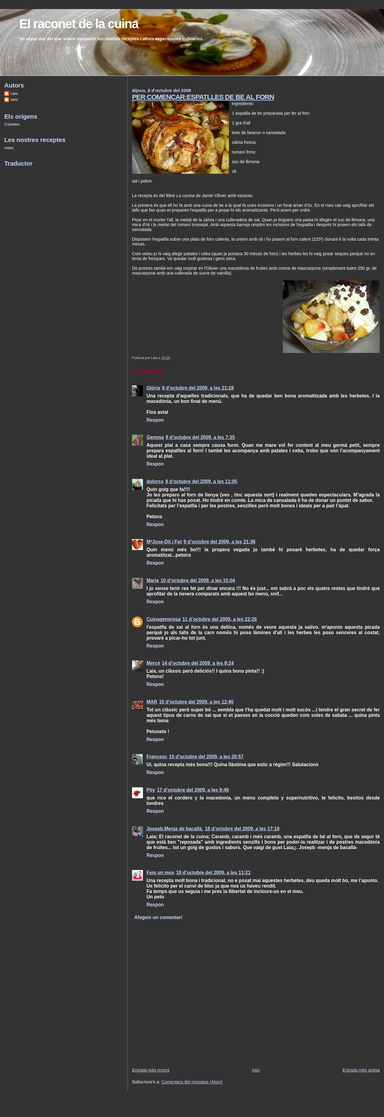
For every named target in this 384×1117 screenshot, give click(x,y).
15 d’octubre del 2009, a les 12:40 (196, 701)
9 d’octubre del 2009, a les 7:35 (200, 437)
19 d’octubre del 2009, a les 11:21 (213, 872)
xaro (14, 99)
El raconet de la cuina (78, 24)
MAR (152, 701)
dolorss (155, 481)
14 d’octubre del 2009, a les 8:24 (198, 663)
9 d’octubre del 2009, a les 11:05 (201, 481)
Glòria (153, 387)
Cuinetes (11, 124)
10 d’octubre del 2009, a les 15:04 (198, 580)
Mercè (153, 663)
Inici (256, 1070)
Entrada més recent (151, 1070)
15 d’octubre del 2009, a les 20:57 (206, 756)
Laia (14, 93)
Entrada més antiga (361, 1070)
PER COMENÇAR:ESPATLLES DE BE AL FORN (203, 97)
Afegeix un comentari (158, 917)
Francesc (157, 756)
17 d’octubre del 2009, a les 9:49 (193, 789)
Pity (151, 789)
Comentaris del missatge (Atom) (192, 1081)
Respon (155, 420)
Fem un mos (160, 872)
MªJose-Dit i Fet (164, 541)
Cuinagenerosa (164, 619)
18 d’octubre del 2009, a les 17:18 (242, 828)
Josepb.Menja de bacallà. (175, 828)
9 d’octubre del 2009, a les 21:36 (219, 541)
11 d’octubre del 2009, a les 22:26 (219, 619)
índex (9, 148)
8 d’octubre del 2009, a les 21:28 (198, 387)
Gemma (155, 437)
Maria (153, 580)
